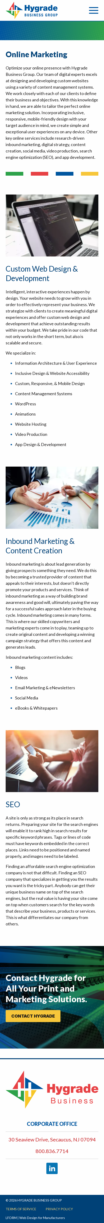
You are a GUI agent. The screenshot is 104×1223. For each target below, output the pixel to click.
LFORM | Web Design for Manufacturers (35, 1218)
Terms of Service (21, 1209)
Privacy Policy (59, 1209)
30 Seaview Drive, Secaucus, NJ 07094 (52, 1139)
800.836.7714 (52, 1151)
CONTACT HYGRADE (33, 1016)
